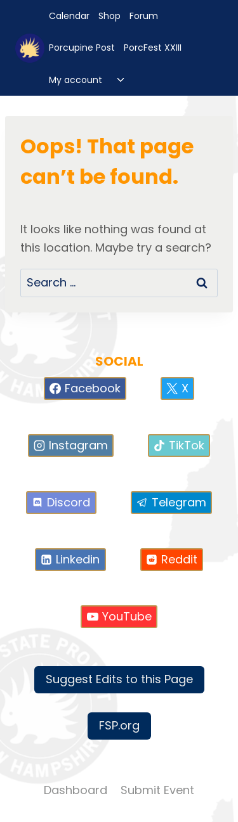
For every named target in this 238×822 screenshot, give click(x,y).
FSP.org (119, 725)
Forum (143, 16)
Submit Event (157, 790)
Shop (109, 16)
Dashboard (75, 790)
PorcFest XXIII (153, 47)
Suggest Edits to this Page (119, 679)
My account (75, 80)
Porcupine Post (82, 47)
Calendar (69, 16)
